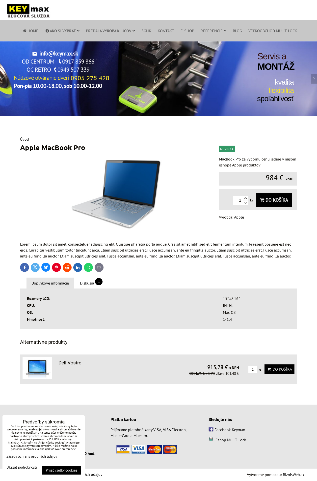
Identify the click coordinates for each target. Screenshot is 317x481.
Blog (237, 30)
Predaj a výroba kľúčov (110, 30)
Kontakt (166, 30)
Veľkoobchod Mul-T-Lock (272, 30)
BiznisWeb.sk (293, 474)
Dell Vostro (69, 363)
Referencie (213, 30)
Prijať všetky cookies (61, 470)
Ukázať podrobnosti (21, 467)
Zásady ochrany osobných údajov (31, 456)
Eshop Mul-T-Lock (230, 439)
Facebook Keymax (229, 429)
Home (30, 30)
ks (254, 369)
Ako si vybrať (62, 30)
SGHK (146, 30)
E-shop (187, 30)
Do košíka (274, 200)
